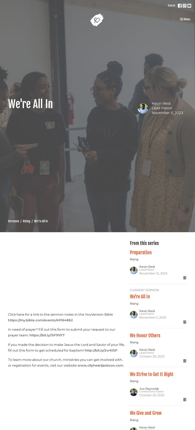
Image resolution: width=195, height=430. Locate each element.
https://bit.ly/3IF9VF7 (47, 335)
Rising (26, 221)
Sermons (13, 221)
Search (171, 5)
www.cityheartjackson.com (100, 365)
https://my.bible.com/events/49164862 (40, 320)
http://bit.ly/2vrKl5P (101, 350)
